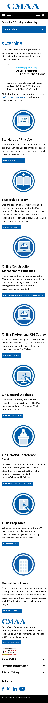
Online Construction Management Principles (23, 295)
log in (4, 97)
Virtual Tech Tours (11, 611)
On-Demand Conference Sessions (17, 484)
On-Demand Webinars (12, 416)
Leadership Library (11, 227)
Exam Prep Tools (10, 544)
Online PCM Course (11, 355)
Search (42, 15)
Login (36, 15)
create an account (19, 97)
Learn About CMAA (11, 642)
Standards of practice (13, 160)
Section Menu (10, 29)
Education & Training (13, 22)
